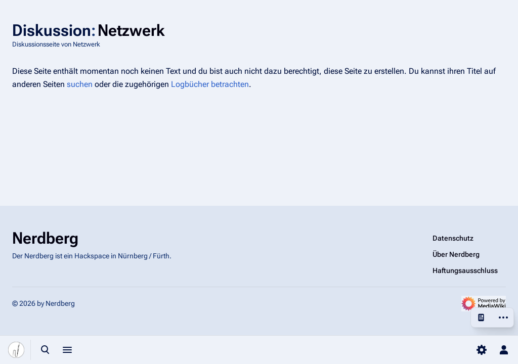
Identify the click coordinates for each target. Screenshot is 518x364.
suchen (80, 84)
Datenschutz (453, 238)
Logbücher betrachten (210, 84)
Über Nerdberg (456, 254)
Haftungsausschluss (465, 270)
